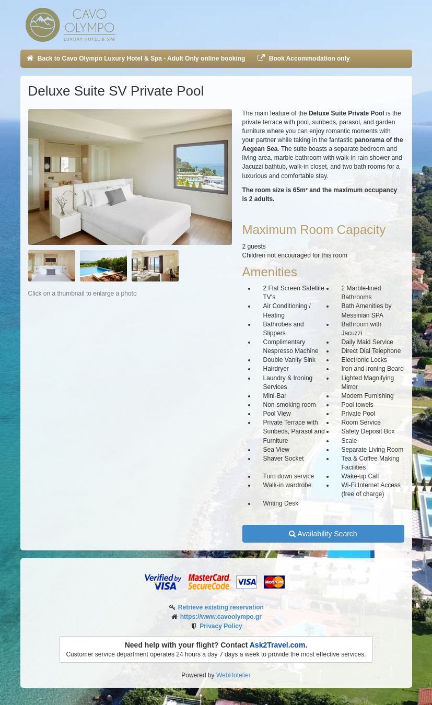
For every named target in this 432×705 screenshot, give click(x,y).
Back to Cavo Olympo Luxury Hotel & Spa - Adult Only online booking (136, 58)
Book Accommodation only (302, 58)
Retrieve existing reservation (221, 607)
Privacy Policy (221, 626)
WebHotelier (233, 675)
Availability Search (323, 534)
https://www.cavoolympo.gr (221, 616)
